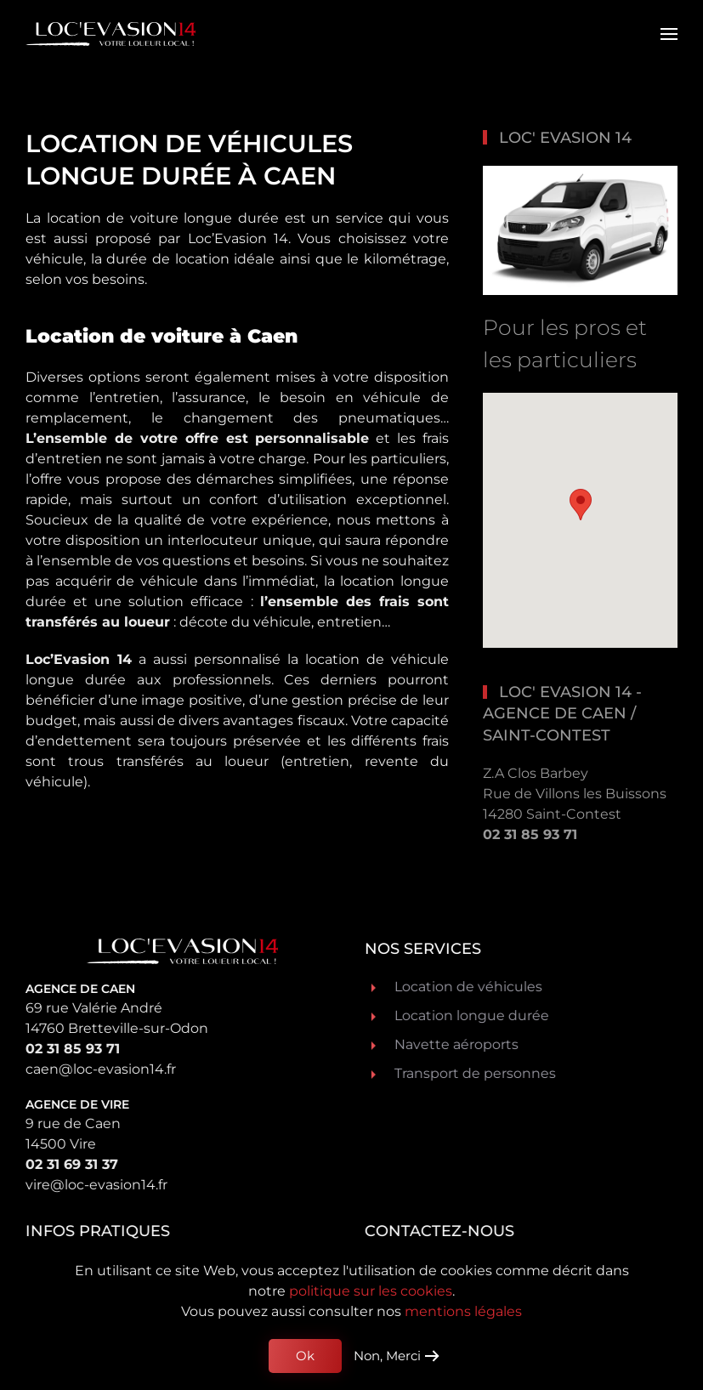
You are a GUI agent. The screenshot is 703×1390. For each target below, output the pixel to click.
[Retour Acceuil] (111, 34)
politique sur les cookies (370, 1291)
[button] (668, 34)
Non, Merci (387, 1355)
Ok (305, 1355)
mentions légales (463, 1311)
